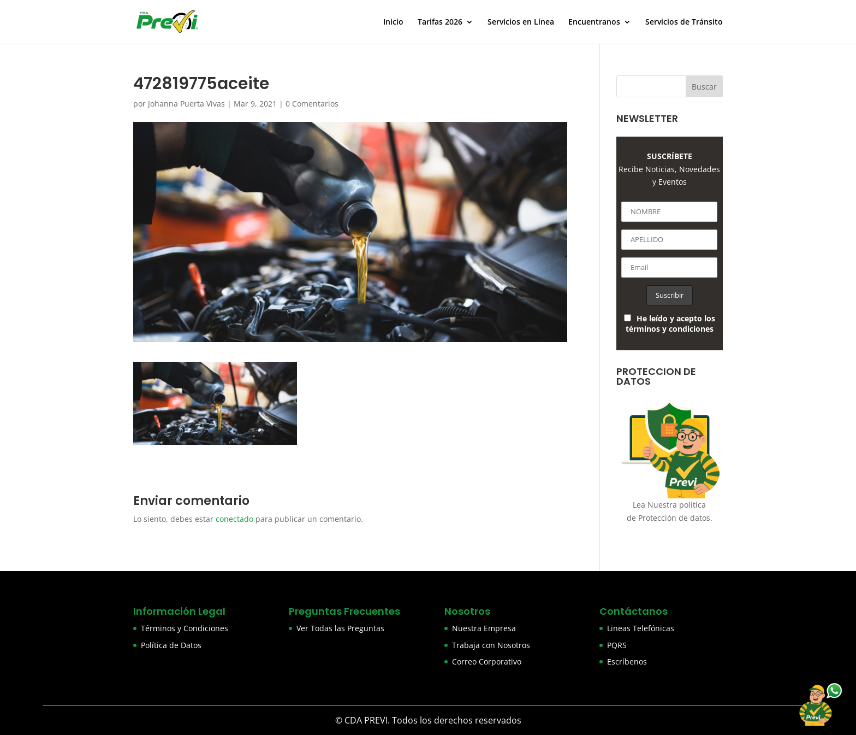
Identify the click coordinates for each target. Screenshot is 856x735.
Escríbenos (627, 661)
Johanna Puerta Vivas (186, 103)
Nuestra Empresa (484, 628)
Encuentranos (594, 22)
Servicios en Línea (521, 22)
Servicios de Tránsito (684, 22)
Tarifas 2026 (440, 22)
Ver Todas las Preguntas (340, 628)
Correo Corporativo (486, 661)
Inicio (393, 22)
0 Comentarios (312, 103)
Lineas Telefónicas (640, 628)
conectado (234, 519)
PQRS (617, 645)
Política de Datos (171, 645)
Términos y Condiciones (184, 628)
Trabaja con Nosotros (491, 645)
